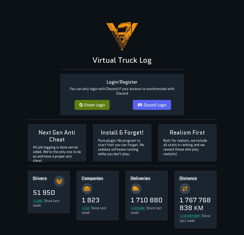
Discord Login (151, 105)
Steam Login (92, 105)
